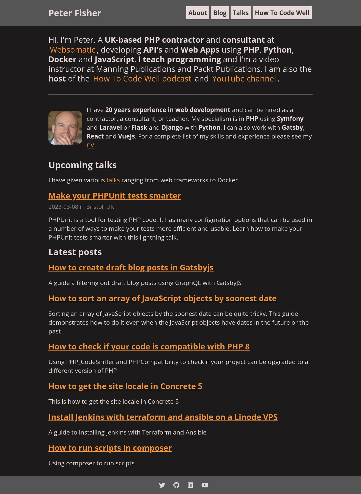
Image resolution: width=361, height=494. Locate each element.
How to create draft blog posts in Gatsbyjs (131, 267)
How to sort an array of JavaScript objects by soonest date (162, 298)
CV (90, 145)
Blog (219, 13)
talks (113, 180)
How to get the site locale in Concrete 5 (125, 386)
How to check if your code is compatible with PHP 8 (149, 346)
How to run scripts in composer (110, 447)
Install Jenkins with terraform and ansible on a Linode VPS (163, 416)
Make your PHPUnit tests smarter (114, 195)
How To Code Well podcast (142, 78)
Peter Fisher (74, 13)
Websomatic (72, 49)
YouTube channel (244, 78)
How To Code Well (282, 13)
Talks (241, 13)
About (197, 13)
